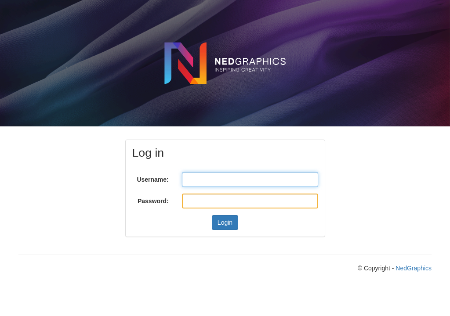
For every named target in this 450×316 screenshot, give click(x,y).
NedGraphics (414, 268)
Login (225, 222)
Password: (153, 201)
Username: (152, 179)
